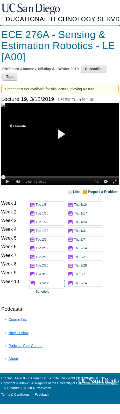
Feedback (42, 394)
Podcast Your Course (26, 346)
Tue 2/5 (50, 239)
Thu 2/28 (88, 265)
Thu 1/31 (88, 231)
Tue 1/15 (50, 213)
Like (76, 192)
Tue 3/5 (50, 274)
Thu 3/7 (88, 274)
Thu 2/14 (88, 248)
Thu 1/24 (88, 222)
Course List (18, 319)
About (13, 359)
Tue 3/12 (50, 283)
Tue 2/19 (50, 257)
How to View (19, 333)
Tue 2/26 (50, 265)
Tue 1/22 (50, 222)
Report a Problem (103, 192)
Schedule (43, 291)
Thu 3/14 (88, 283)
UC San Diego (31, 9)
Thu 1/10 (88, 205)
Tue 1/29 (50, 231)
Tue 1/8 (50, 205)
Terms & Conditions (15, 394)
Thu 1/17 (88, 213)
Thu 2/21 (88, 257)
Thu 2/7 (88, 239)
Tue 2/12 (50, 248)
